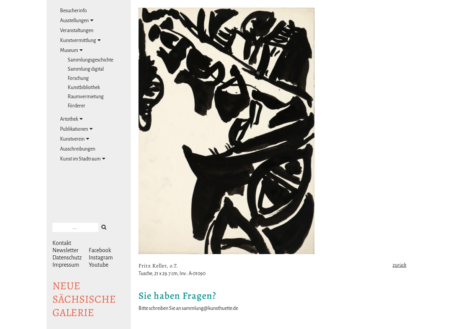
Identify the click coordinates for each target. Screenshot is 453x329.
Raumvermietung (86, 96)
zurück (399, 265)
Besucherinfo (73, 10)
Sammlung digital (86, 69)
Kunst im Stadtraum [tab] (82, 159)
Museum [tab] (71, 50)
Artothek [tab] (71, 119)
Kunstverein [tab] (74, 139)
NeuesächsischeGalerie (84, 299)
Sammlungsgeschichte (90, 60)
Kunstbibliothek (84, 87)
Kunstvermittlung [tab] (80, 40)
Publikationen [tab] (76, 129)
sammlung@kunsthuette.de (210, 308)
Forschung (78, 78)
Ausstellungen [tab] (76, 20)
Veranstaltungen (76, 30)
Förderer (76, 106)
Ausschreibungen (77, 149)
